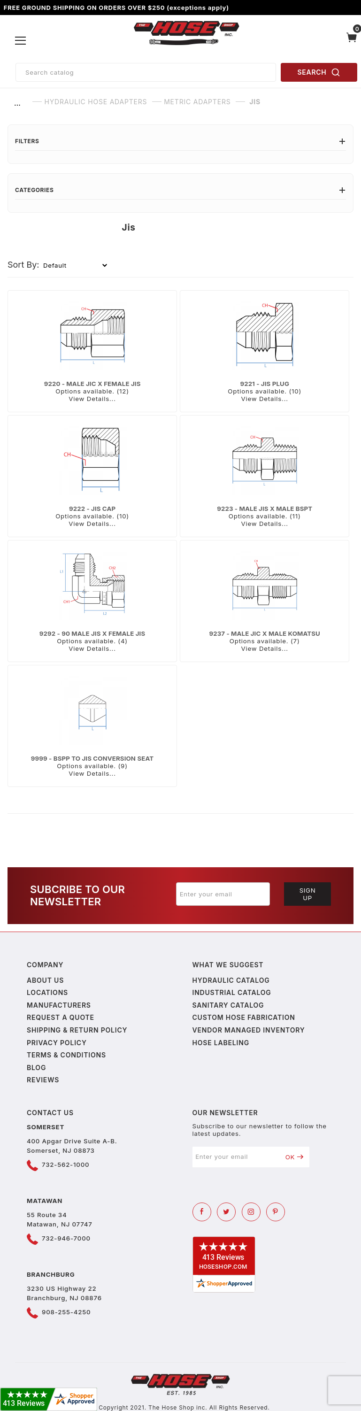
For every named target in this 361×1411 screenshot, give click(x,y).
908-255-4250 (66, 1312)
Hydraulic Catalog (231, 980)
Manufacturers (59, 1005)
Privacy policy (57, 1043)
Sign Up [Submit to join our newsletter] (308, 894)
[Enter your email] (223, 894)
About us (45, 980)
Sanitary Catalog (228, 1005)
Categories (180, 189)
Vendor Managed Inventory (248, 1030)
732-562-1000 (65, 1164)
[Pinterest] (275, 1212)
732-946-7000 (66, 1238)
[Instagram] (251, 1212)
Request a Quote (60, 1017)
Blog (36, 1068)
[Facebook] (201, 1212)
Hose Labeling (220, 1043)
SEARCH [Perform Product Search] (319, 72)
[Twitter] (226, 1212)
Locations (47, 992)
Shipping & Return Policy (77, 1030)
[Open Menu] (21, 41)
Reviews (43, 1080)
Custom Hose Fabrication (243, 1017)
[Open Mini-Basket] (352, 41)
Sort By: (23, 265)
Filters (180, 141)
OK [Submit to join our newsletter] (294, 1157)
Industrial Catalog (231, 992)
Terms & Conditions (66, 1055)
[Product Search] (145, 72)
